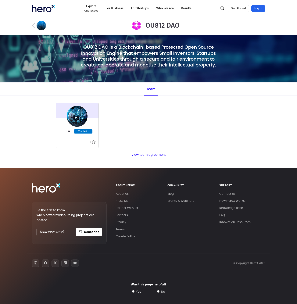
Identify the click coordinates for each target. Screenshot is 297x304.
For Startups (140, 8)
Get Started (238, 8)
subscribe (89, 232)
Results (186, 8)
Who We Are (165, 8)
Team (151, 89)
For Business (115, 8)
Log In (258, 8)
